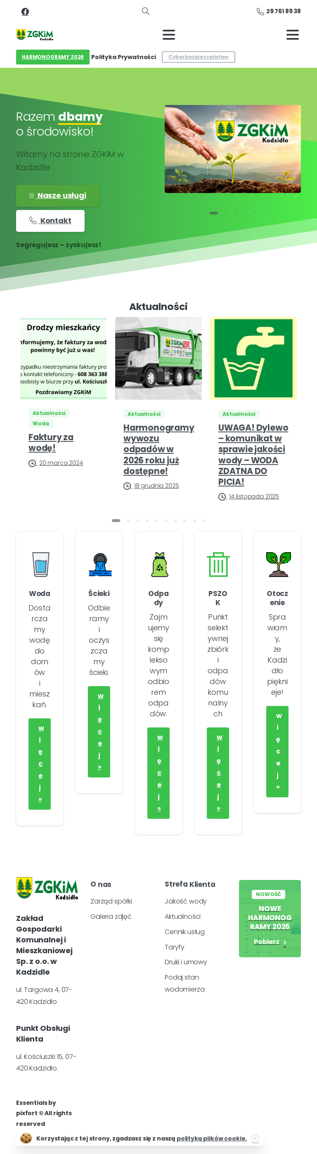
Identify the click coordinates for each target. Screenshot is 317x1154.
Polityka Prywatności (123, 57)
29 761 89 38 (279, 11)
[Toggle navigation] (169, 35)
